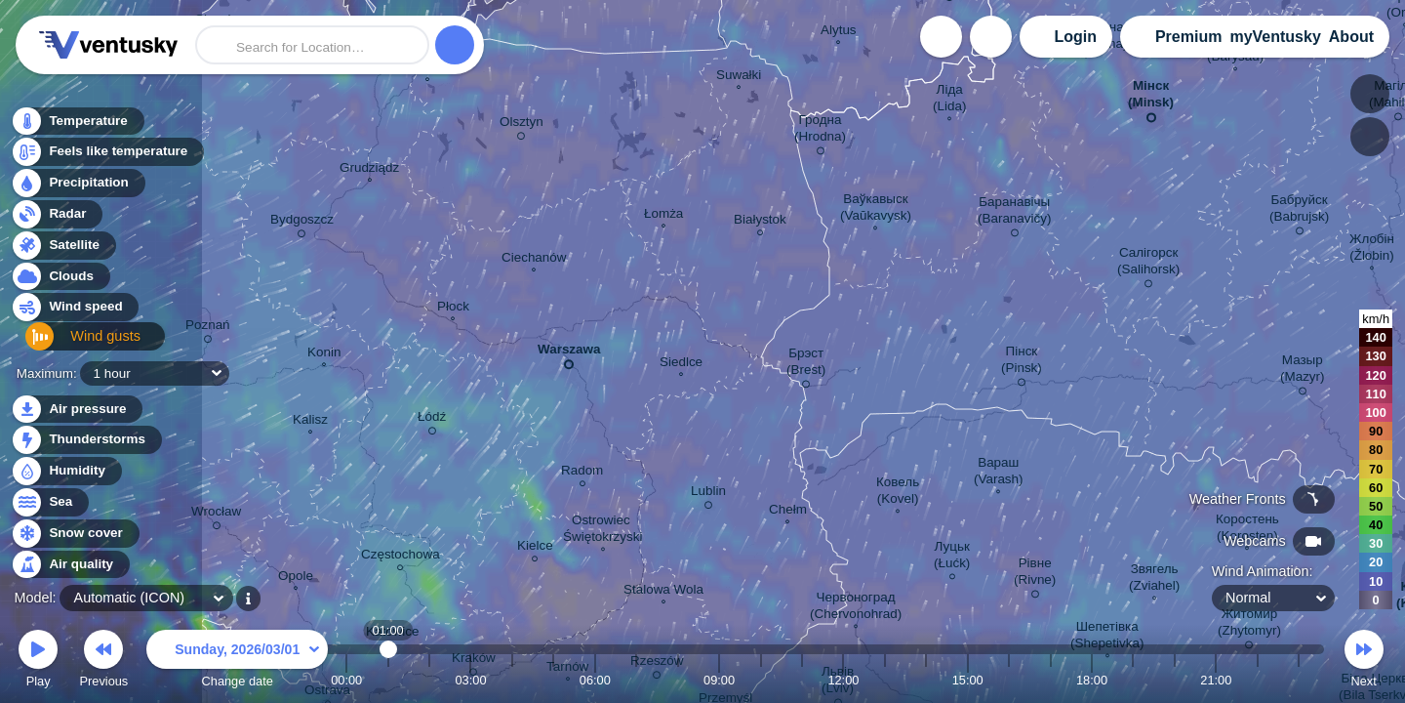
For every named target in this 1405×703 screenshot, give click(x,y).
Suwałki (738, 77)
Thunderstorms (85, 440)
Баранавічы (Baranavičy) (1014, 213)
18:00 (1091, 680)
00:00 (346, 680)
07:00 (636, 680)
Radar (56, 219)
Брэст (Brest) (805, 365)
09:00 (719, 680)
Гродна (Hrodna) (820, 131)
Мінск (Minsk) (1151, 97)
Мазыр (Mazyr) (1302, 371)
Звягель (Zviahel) (1154, 579)
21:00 (1215, 680)
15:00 (968, 680)
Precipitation (77, 189)
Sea (49, 502)
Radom (582, 473)
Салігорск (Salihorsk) (1148, 264)
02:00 (429, 680)
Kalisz (310, 422)
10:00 (761, 680)
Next (1364, 661)
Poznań (207, 328)
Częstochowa (400, 557)
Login (1075, 36)
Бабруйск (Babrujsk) (1299, 211)
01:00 (388, 680)
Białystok (760, 222)
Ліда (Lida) (949, 100)
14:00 (926, 680)
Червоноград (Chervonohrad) (856, 608)
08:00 (678, 680)
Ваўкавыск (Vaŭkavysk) (875, 209)
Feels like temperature (106, 158)
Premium (1188, 36)
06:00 (595, 680)
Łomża (663, 216)
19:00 (1132, 680)
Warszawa (569, 353)
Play (38, 661)
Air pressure (76, 409)
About (1351, 36)
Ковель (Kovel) (897, 493)
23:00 (1298, 680)
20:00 (1174, 680)
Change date (237, 661)
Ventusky (105, 45)
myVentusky (1274, 36)
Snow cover (74, 533)
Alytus (839, 32)
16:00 (1008, 680)
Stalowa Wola (663, 591)
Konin (324, 354)
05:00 (553, 680)
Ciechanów (534, 259)
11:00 (802, 680)
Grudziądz (369, 170)
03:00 (470, 680)
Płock (453, 308)
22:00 (1257, 680)
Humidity (65, 471)
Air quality (69, 565)
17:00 (1050, 680)
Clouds (60, 282)
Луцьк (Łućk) (952, 557)
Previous (103, 661)
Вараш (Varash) (999, 473)
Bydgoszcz (302, 222)
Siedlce (681, 364)
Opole (295, 578)
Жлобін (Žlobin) (1371, 249)
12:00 (843, 680)
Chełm (788, 511)
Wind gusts (73, 344)
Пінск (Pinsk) (1021, 363)
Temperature (77, 126)
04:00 (512, 680)
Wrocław (216, 514)
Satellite (63, 250)
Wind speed (74, 313)
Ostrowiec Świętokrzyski (602, 531)
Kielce (535, 548)
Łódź (432, 420)
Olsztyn (521, 125)
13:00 (885, 680)
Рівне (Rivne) (1035, 575)
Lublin (708, 494)
